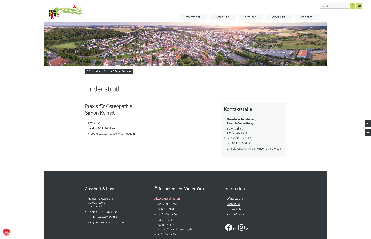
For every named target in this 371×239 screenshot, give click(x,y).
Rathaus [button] (251, 17)
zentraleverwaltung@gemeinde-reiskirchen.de (254, 148)
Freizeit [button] (306, 17)
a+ (368, 132)
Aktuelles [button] (222, 17)
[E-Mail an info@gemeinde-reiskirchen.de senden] (359, 6)
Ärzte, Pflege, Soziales (117, 71)
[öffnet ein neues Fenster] (230, 227)
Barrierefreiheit (235, 214)
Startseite (193, 17)
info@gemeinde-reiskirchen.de (106, 222)
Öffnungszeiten (235, 198)
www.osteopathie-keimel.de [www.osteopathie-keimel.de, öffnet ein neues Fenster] (117, 133)
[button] (6, 232)
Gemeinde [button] (279, 17)
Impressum (233, 203)
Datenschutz (234, 209)
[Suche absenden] (352, 6)
